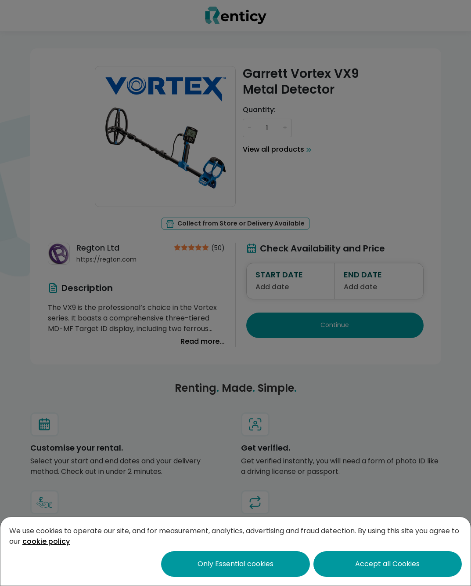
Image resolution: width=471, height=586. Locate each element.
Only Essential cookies (235, 564)
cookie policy (46, 541)
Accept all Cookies (387, 564)
